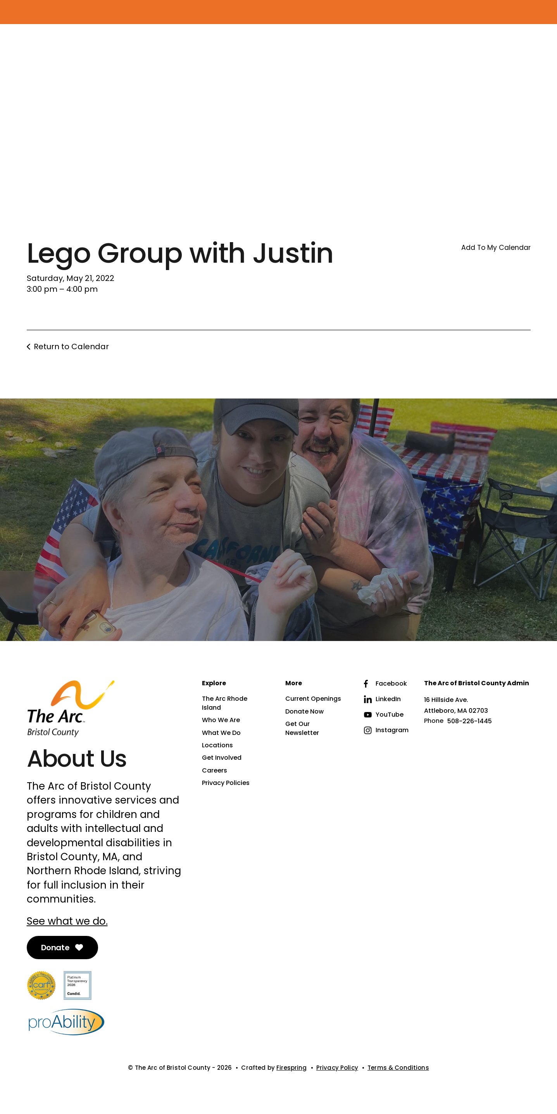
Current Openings (313, 699)
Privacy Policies (226, 783)
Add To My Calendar (496, 247)
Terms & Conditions (398, 1068)
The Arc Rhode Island (224, 703)
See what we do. (67, 921)
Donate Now (304, 711)
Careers (214, 770)
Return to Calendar (71, 346)
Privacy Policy (337, 1068)
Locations (217, 745)
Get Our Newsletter (302, 728)
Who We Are (221, 720)
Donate (62, 947)
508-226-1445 (469, 721)
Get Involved (221, 758)
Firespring (291, 1068)
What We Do (221, 733)
